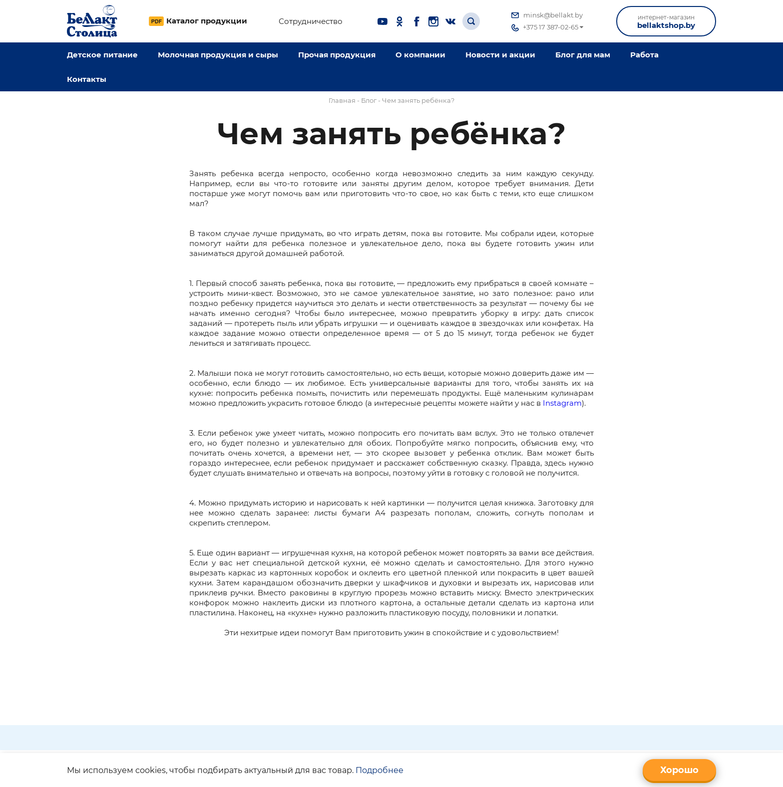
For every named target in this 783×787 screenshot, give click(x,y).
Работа (644, 54)
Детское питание (102, 54)
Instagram (562, 403)
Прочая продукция (337, 54)
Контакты (86, 79)
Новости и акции (500, 54)
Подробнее (379, 770)
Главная (342, 100)
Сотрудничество (311, 21)
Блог (369, 100)
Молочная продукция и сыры (218, 54)
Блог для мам (582, 54)
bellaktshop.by (666, 21)
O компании (420, 54)
